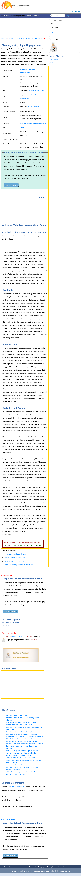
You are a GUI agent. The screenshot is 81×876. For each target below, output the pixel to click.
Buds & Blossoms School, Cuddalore (19, 725)
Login (71, 11)
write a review (17, 636)
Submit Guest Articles (11, 867)
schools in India (33, 107)
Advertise (72, 867)
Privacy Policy (51, 867)
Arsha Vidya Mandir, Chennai (16, 765)
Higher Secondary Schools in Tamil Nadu (19, 565)
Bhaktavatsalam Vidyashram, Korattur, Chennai (22, 741)
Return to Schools (8, 819)
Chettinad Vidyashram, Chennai (17, 715)
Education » (5, 15)
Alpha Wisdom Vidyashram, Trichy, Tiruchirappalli (23, 772)
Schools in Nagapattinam (35, 38)
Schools (4, 38)
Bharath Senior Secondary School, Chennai (21, 739)
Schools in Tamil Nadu (16, 38)
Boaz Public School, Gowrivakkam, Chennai (21, 732)
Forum (29, 15)
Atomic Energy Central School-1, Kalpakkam (21, 753)
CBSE (22, 127)
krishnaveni (54, 59)
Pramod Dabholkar (17, 787)
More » (36, 15)
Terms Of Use (63, 867)
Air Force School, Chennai (15, 774)
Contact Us (32, 867)
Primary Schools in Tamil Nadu (15, 554)
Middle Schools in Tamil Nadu (15, 557)
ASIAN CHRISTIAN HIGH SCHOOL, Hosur (21, 758)
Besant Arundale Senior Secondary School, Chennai (24, 743)
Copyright (41, 867)
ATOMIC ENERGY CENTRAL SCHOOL (20, 755)
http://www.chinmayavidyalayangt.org (33, 123)
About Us (23, 867)
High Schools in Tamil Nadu (14, 561)
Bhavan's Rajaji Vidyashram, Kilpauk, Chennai (22, 751)
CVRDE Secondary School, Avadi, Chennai (21, 722)
